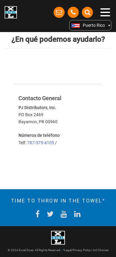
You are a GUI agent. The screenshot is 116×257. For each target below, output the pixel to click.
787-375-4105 (41, 142)
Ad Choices (101, 250)
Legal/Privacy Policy (77, 250)
